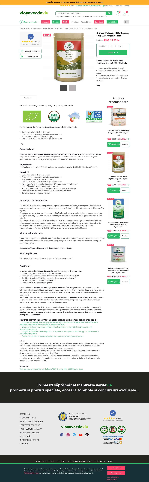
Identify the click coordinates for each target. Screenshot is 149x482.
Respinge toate (116, 473)
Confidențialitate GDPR (80, 461)
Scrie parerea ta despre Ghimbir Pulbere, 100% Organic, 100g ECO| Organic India (51, 369)
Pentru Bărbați (86, 22)
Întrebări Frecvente (29, 440)
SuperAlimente (87, 17)
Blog (126, 22)
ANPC (110, 461)
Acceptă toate (116, 468)
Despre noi (118, 6)
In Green (78, 17)
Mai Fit (65, 22)
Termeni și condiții (45, 461)
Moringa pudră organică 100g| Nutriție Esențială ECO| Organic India (118, 224)
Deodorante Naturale (66, 17)
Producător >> (29, 56)
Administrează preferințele (113, 478)
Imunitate (75, 22)
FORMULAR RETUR (28, 417)
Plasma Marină (101, 17)
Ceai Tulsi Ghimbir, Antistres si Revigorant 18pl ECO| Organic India (118, 133)
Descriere (28, 98)
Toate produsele (29, 22)
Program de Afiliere (29, 432)
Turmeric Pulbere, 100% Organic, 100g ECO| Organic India (118, 178)
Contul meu (107, 6)
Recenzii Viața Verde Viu (31, 421)
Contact (126, 6)
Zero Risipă (99, 22)
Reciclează (25, 436)
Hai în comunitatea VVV (31, 429)
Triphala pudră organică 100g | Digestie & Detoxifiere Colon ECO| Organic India (118, 270)
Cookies (61, 461)
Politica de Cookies (31, 473)
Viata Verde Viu (25, 28)
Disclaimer (100, 461)
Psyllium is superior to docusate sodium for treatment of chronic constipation (52, 336)
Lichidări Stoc (112, 22)
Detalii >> (125, 144)
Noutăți (56, 22)
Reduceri (45, 22)
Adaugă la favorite (30, 51)
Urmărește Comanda (30, 425)
